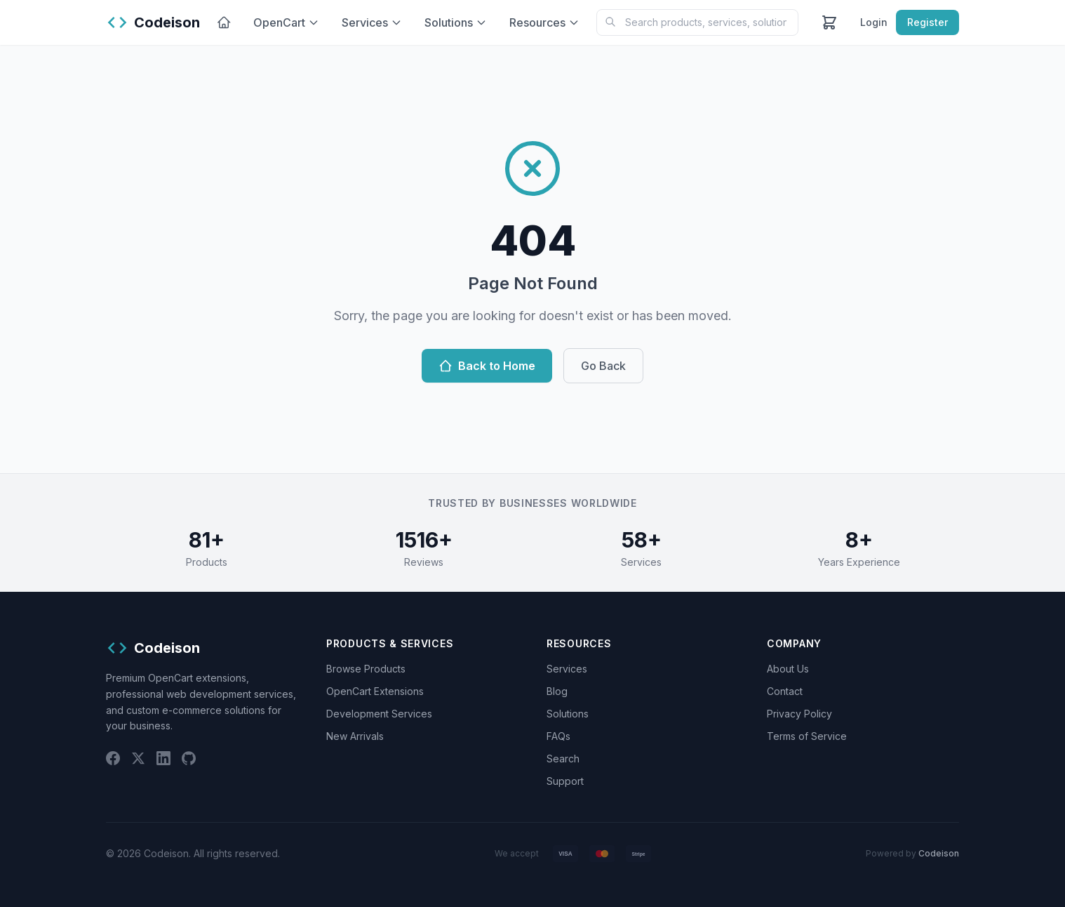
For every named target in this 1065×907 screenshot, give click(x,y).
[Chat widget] (532, 453)
